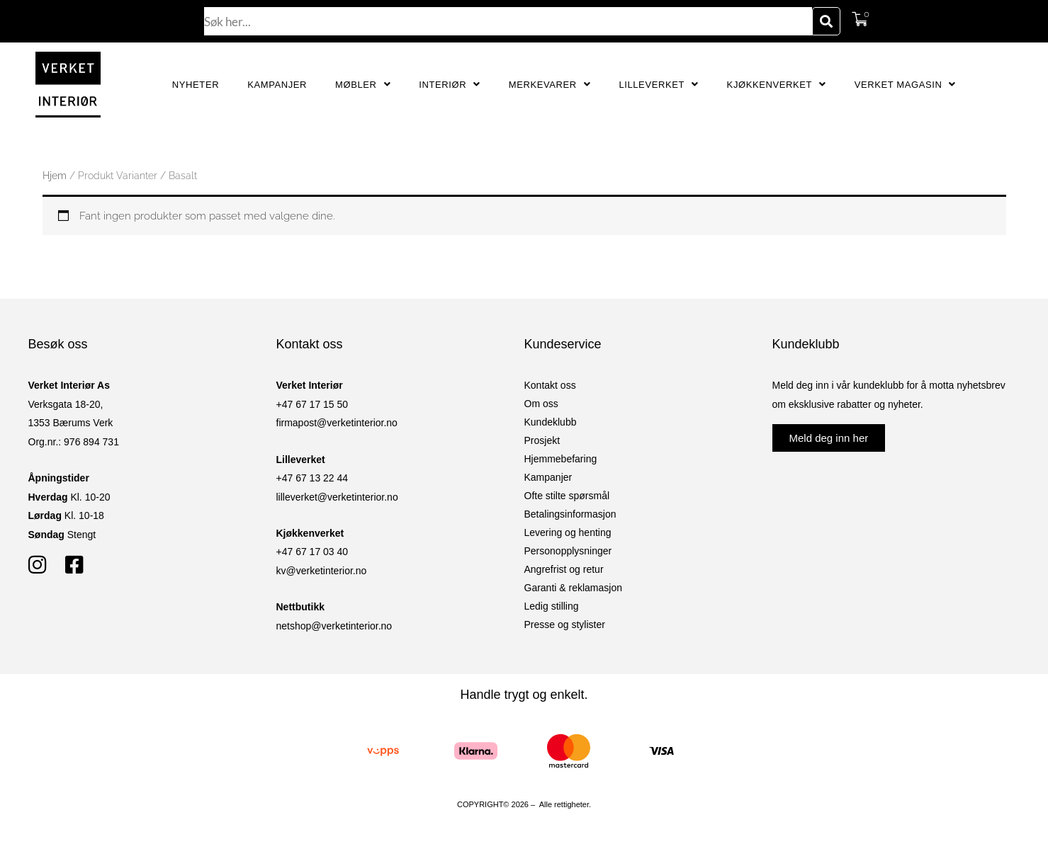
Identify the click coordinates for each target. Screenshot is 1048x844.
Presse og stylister (564, 624)
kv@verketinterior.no (321, 570)
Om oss (541, 403)
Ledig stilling (551, 606)
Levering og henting (568, 532)
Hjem (55, 175)
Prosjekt (542, 440)
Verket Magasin (905, 84)
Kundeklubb (550, 422)
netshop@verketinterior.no (334, 626)
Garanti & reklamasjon (573, 587)
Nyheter (195, 84)
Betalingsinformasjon (570, 514)
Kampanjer (277, 84)
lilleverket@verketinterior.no (337, 497)
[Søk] (826, 21)
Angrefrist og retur (564, 569)
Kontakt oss (550, 385)
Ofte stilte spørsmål (567, 495)
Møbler (362, 84)
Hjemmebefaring (560, 458)
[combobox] (508, 21)
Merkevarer (550, 84)
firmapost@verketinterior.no (337, 422)
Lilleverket (658, 84)
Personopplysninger (568, 551)
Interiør (449, 84)
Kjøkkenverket (776, 84)
